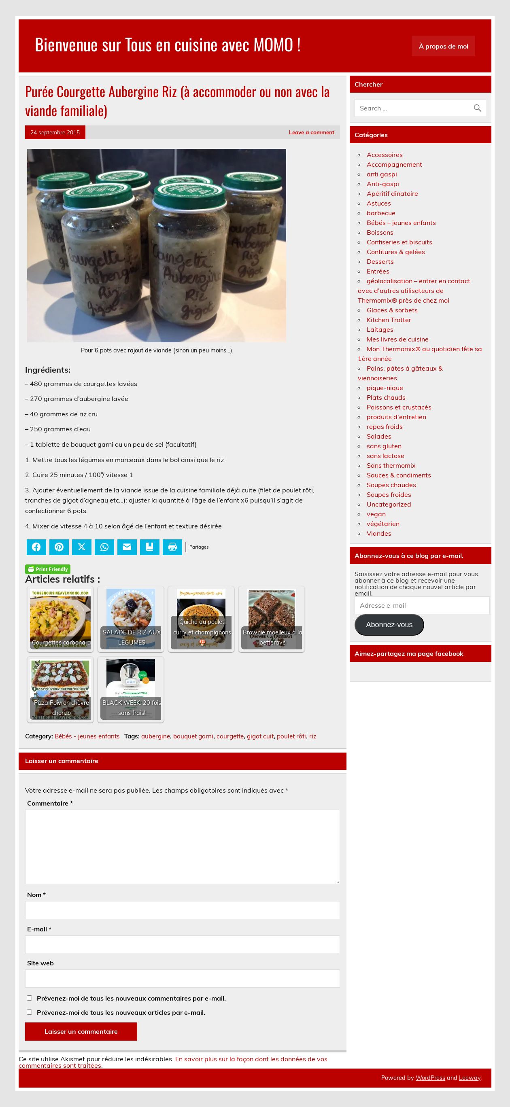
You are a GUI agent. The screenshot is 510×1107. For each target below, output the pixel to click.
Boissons (380, 232)
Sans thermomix (391, 465)
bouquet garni (193, 736)
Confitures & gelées (396, 252)
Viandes (379, 533)
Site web (40, 963)
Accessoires (385, 155)
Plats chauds (386, 397)
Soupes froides (389, 494)
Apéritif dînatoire (392, 193)
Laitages (380, 329)
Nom (36, 894)
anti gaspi (382, 174)
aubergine (155, 736)
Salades (379, 436)
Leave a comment (311, 132)
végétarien (383, 524)
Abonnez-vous (389, 625)
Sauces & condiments (399, 475)
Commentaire (50, 803)
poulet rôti (291, 736)
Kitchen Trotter (389, 320)
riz (313, 736)
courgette (230, 736)
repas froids (385, 426)
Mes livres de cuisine (398, 339)
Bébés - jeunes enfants (87, 736)
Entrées (378, 271)
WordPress (430, 1078)
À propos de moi (443, 46)
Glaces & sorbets (392, 310)
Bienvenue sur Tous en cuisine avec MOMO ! (168, 43)
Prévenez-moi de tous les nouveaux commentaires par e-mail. (131, 998)
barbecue (381, 213)
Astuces (379, 203)
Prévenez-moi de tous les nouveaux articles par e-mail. (121, 1012)
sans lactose (385, 456)
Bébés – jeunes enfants (401, 222)
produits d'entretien (396, 417)
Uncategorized (389, 504)
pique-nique (385, 388)
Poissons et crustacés (399, 407)
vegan (376, 514)
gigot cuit (260, 736)
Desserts (380, 261)
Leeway (469, 1078)
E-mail (39, 929)
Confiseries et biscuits (399, 242)
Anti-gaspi (383, 184)
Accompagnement (394, 164)
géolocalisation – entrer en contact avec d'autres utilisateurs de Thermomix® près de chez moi (414, 290)
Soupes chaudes (391, 485)
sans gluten (384, 446)
